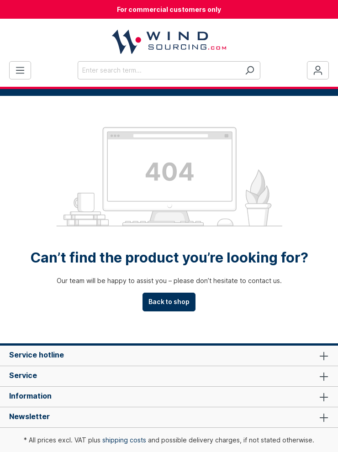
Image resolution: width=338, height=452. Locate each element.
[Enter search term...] (158, 70)
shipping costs (124, 440)
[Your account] (318, 70)
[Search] (249, 70)
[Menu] (20, 70)
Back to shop (169, 301)
